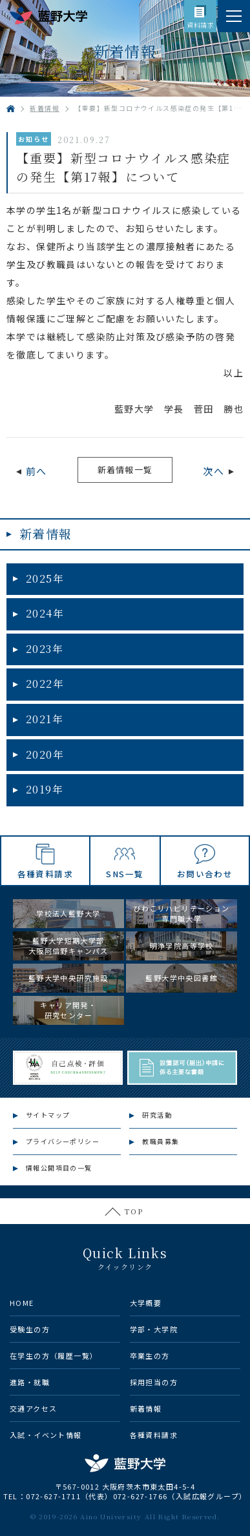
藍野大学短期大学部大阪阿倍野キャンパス (68, 946)
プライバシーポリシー (62, 1141)
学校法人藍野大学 (68, 913)
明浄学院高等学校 (182, 945)
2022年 (45, 683)
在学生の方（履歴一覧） (54, 1355)
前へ (36, 471)
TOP (134, 1211)
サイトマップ (48, 1115)
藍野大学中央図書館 (181, 978)
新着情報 (45, 533)
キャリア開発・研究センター (68, 1010)
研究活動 (157, 1115)
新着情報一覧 (125, 469)
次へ (213, 471)
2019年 (44, 789)
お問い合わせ (205, 874)
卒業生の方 (150, 1355)
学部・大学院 (154, 1329)
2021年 (44, 719)
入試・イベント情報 (46, 1435)
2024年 (45, 613)
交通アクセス (33, 1408)
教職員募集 (160, 1141)
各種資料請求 (45, 874)
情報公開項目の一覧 (59, 1167)
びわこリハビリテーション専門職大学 (182, 913)
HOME (22, 1303)
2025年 (45, 578)
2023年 (44, 648)
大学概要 (146, 1303)
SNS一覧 (124, 874)
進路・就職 (30, 1382)
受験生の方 (30, 1329)
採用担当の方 (154, 1382)
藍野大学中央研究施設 (68, 978)
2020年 (45, 754)
